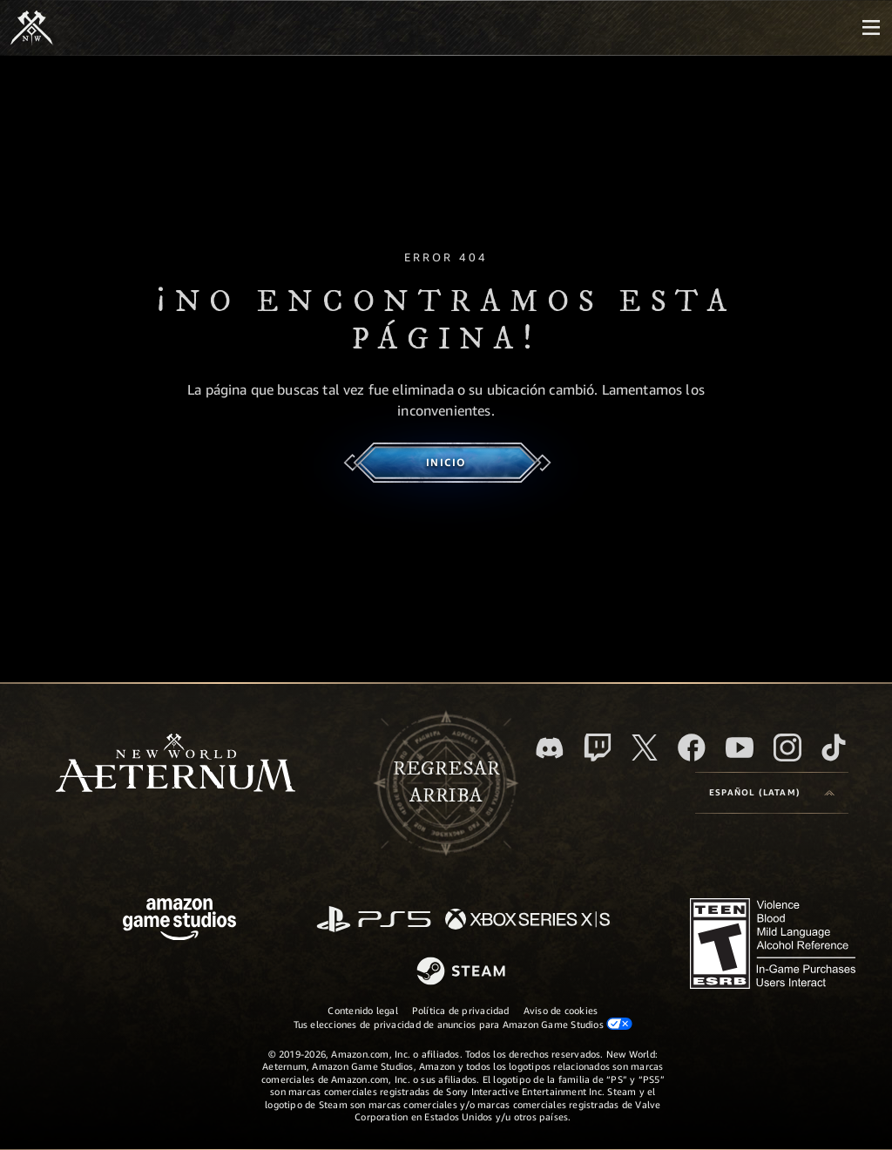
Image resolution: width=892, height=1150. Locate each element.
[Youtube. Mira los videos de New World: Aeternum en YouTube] (739, 747)
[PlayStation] (373, 920)
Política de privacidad (461, 1010)
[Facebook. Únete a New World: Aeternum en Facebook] (692, 747)
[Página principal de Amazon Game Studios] (179, 921)
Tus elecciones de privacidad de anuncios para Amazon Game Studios (463, 1024)
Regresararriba (446, 782)
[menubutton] (871, 28)
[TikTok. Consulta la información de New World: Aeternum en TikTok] (833, 747)
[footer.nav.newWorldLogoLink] (175, 764)
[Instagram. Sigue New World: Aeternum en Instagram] (787, 747)
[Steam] (463, 972)
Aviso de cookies (561, 1010)
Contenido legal (362, 1010)
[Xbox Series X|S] (527, 920)
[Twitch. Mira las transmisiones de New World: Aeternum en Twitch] (598, 747)
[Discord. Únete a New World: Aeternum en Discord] (550, 748)
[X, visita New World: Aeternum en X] (645, 747)
